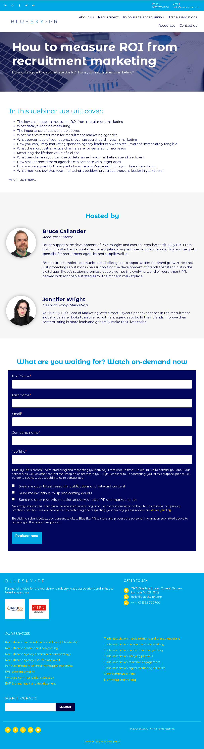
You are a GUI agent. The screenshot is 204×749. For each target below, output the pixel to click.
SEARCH (65, 706)
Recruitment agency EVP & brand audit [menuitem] (32, 660)
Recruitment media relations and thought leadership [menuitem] (41, 642)
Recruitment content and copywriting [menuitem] (31, 648)
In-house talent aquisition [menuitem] (143, 17)
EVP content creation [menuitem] (20, 672)
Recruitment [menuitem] (108, 17)
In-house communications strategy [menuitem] (29, 677)
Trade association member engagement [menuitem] (132, 662)
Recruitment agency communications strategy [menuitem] (38, 654)
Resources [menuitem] (166, 25)
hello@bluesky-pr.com (186, 7)
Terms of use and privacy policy (102, 741)
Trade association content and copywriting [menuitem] (133, 650)
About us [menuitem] (86, 17)
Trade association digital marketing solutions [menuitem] (134, 668)
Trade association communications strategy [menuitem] (134, 644)
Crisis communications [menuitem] (119, 674)
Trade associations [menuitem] (182, 17)
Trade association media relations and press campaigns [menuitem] (142, 638)
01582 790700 (160, 7)
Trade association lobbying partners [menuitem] (128, 656)
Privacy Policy (161, 510)
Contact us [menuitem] (188, 25)
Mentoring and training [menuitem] (120, 680)
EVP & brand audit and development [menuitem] (30, 683)
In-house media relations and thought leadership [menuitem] (39, 666)
